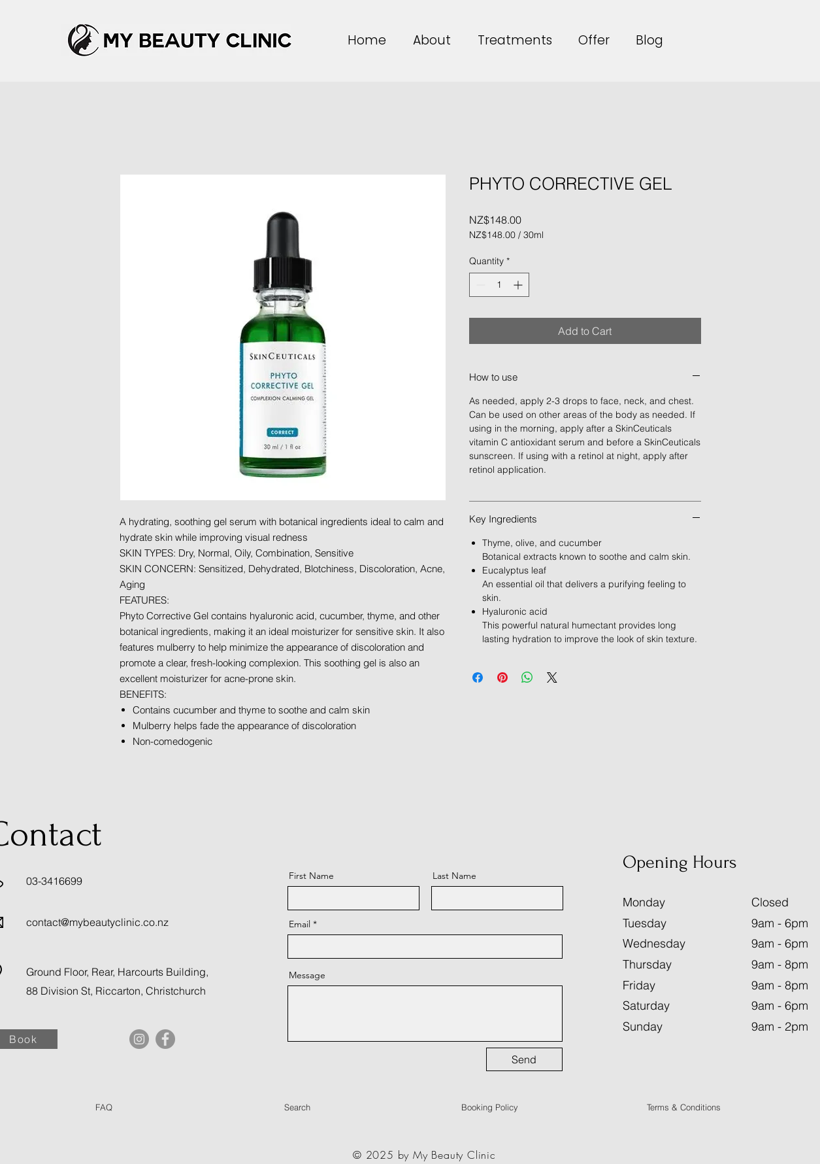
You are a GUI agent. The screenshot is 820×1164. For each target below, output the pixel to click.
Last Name (454, 875)
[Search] (297, 1107)
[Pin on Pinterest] (502, 677)
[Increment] (519, 284)
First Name (311, 875)
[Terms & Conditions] (684, 1107)
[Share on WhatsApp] (527, 677)
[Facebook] (165, 1039)
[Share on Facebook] (477, 677)
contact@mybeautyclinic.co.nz (97, 922)
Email (299, 924)
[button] (435, 40)
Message (307, 975)
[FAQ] (103, 1107)
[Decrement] (479, 284)
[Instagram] (139, 1039)
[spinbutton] (499, 284)
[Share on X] (552, 677)
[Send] (524, 1059)
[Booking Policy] (490, 1107)
